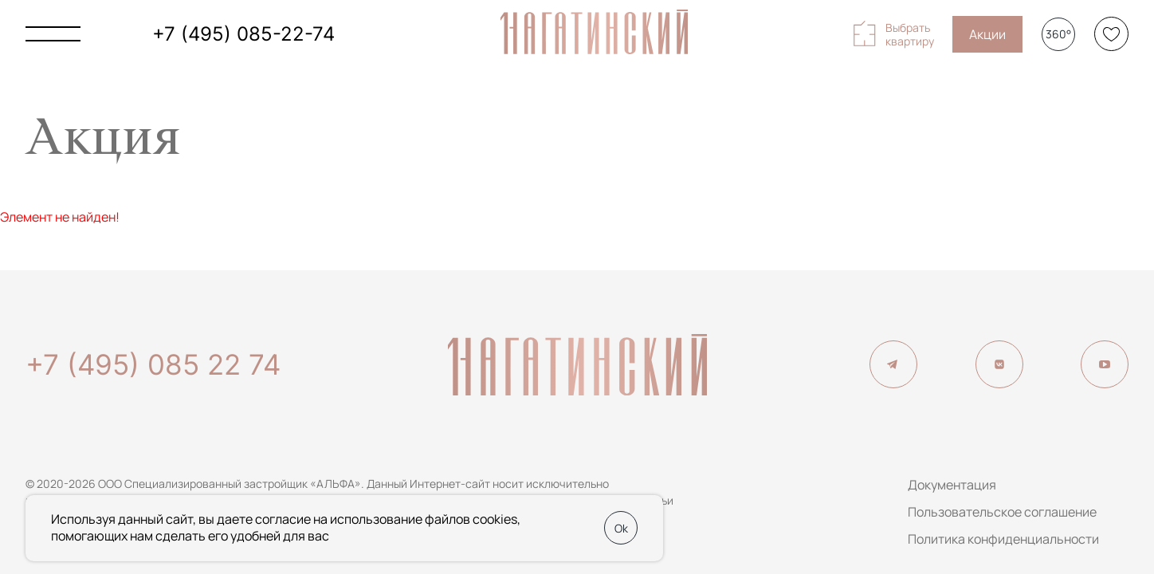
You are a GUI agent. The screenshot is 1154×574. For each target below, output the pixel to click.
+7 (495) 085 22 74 (153, 364)
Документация (952, 484)
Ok (621, 528)
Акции (987, 34)
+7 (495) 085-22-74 (243, 33)
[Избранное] (1111, 34)
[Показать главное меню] (53, 33)
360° (1058, 33)
